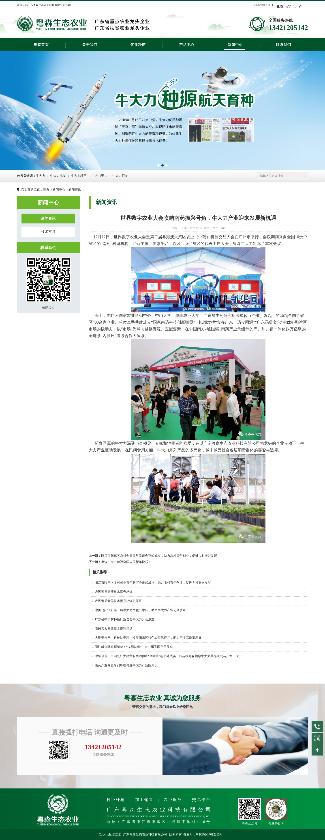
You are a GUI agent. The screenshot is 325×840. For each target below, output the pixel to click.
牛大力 (40, 176)
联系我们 (283, 45)
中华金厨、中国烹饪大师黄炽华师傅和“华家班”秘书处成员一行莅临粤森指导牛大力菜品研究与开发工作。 (168, 656)
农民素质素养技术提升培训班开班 (118, 601)
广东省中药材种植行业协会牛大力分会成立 (124, 619)
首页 (46, 189)
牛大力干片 (99, 176)
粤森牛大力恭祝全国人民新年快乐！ (120, 562)
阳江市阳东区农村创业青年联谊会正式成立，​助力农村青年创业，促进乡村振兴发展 (153, 555)
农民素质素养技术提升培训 (114, 591)
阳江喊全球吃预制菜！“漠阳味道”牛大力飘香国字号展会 (134, 647)
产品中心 (186, 45)
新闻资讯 (74, 189)
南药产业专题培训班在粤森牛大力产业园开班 (126, 665)
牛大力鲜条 (120, 176)
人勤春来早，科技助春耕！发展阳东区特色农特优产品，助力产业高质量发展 (148, 637)
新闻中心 (235, 45)
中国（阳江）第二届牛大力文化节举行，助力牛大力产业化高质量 (140, 610)
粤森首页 (41, 45)
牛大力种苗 (79, 176)
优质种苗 (138, 45)
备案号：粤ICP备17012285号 (203, 834)
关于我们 (89, 45)
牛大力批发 (58, 176)
